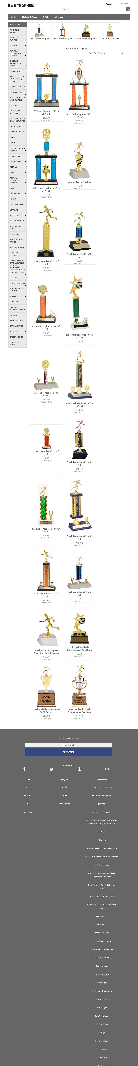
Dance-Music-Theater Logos (102, 977)
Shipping (13, 278)
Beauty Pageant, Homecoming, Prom (18, 79)
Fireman (18, 167)
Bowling (14, 105)
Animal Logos (102, 1035)
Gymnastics (18, 194)
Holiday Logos (102, 826)
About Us (27, 773)
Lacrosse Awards (18, 205)
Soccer (18, 296)
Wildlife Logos (102, 993)
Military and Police (15, 227)
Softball (18, 302)
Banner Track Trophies (77, 179)
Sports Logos (101, 789)
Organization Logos (102, 851)
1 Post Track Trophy (39, 38)
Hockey (13, 199)
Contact (60, 17)
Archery (18, 46)
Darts (12, 143)
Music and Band (17, 247)
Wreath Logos (102, 818)
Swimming (18, 315)
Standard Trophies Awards (18, 309)
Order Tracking (64, 789)
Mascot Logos (102, 969)
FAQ (27, 789)
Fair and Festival (18, 162)
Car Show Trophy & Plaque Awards (18, 121)
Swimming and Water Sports (102, 773)
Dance (12, 137)
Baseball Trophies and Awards (18, 63)
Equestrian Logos (102, 1010)
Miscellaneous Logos (102, 960)
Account (109, 4)
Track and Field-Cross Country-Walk (102, 882)
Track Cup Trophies (109, 38)
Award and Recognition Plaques (18, 53)
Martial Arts (18, 215)
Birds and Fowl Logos (102, 1027)
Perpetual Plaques (14, 254)
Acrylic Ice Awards (18, 39)
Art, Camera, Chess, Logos (102, 985)
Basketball (18, 71)
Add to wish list (45, 117)
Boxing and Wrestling (15, 112)
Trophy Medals (18, 337)
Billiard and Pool (18, 87)
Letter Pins (18, 210)
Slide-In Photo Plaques (16, 290)
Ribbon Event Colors (102, 919)
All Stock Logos (102, 1043)
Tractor (18, 332)
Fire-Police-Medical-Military (102, 944)
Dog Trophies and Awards (18, 149)
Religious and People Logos (101, 781)
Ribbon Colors (102, 910)
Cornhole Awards (18, 132)
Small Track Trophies (86, 38)
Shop (13, 17)
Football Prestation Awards (18, 180)
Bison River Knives (18, 93)
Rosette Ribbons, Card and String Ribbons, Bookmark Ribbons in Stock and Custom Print (18, 267)
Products (15, 24)
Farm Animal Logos (101, 1002)
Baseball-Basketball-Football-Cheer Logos (102, 834)
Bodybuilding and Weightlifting (18, 99)
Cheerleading (16, 126)
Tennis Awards (16, 321)
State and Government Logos (102, 798)
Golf (18, 188)
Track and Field (18, 326)
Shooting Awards (18, 284)
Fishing (18, 173)
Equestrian (18, 156)
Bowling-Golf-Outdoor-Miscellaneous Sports (102, 842)
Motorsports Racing (18, 241)
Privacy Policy (27, 798)
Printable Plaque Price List (102, 927)
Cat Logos (101, 1018)
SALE (45, 17)
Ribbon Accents (101, 902)
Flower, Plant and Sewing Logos (102, 935)
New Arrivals (29, 17)
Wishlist (64, 773)
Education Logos (102, 952)
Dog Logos (101, 1052)
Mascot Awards (18, 221)
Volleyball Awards (18, 343)
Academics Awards (18, 31)
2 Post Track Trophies (62, 38)
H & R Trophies (21, 6)
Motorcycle (18, 234)
